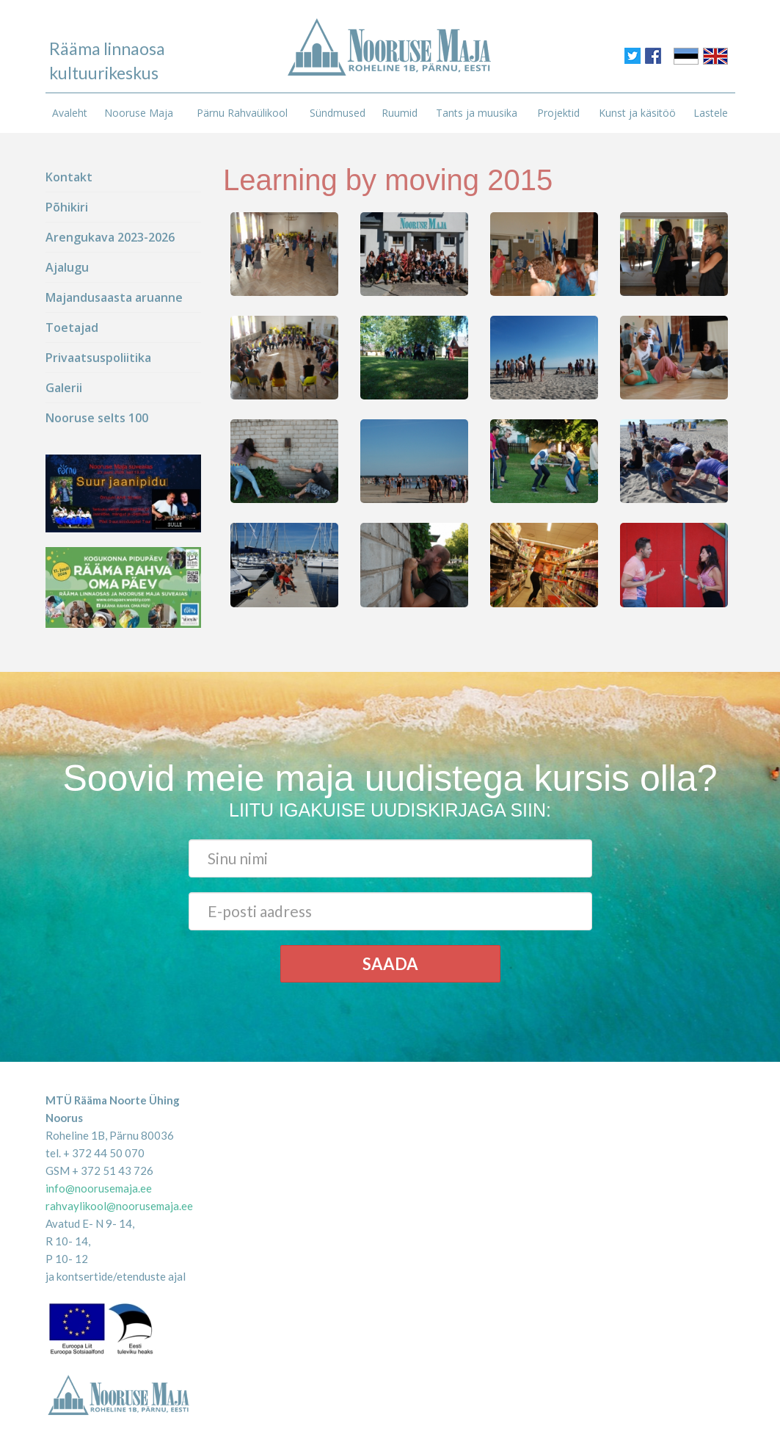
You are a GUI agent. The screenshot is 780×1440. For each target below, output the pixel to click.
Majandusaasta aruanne (114, 297)
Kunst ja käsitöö (637, 113)
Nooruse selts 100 (96, 418)
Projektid (558, 113)
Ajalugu (67, 267)
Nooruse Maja (138, 113)
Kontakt (68, 177)
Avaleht (69, 113)
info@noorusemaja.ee (98, 1188)
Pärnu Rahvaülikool (242, 113)
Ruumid (400, 113)
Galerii (63, 388)
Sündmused (337, 113)
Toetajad (71, 327)
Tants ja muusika (476, 113)
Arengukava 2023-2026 (110, 237)
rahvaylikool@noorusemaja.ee (119, 1205)
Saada (390, 964)
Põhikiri (66, 207)
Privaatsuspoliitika (98, 358)
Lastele (710, 113)
